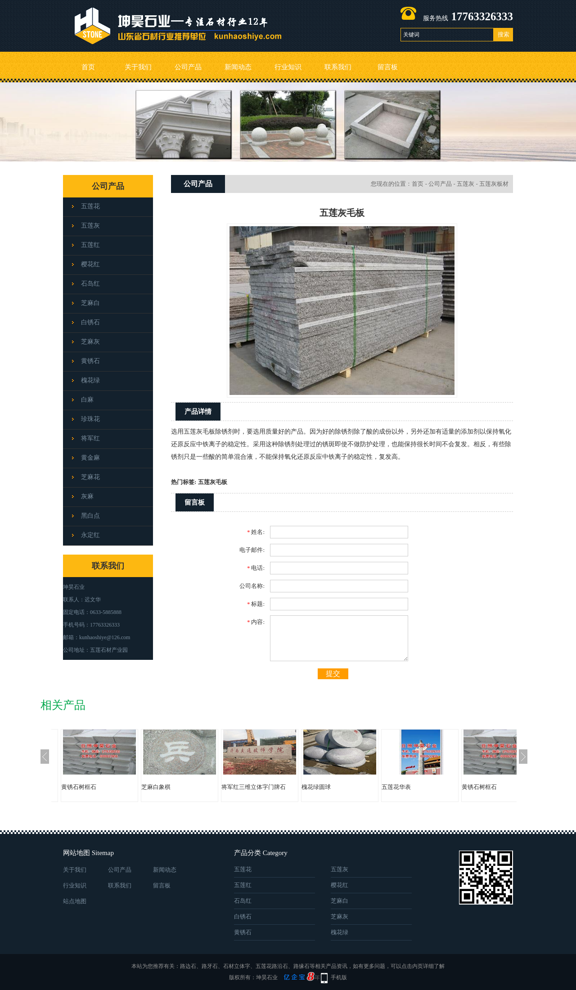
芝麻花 (90, 477)
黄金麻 (90, 457)
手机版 (339, 977)
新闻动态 (238, 67)
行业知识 (288, 67)
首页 (88, 67)
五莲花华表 (396, 787)
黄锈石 (90, 361)
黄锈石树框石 (78, 787)
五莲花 (90, 206)
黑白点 (90, 515)
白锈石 (90, 322)
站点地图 (74, 901)
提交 (333, 673)
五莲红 (90, 245)
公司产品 (188, 67)
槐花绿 (90, 380)
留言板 (388, 67)
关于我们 (138, 67)
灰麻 (87, 496)
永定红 (90, 535)
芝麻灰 (90, 341)
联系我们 (337, 67)
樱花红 (90, 264)
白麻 (87, 399)
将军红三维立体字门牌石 (253, 787)
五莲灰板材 (493, 183)
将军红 (90, 438)
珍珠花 (90, 419)
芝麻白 (90, 303)
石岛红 (90, 283)
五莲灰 (90, 225)
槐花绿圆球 (316, 787)
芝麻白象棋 (156, 787)
